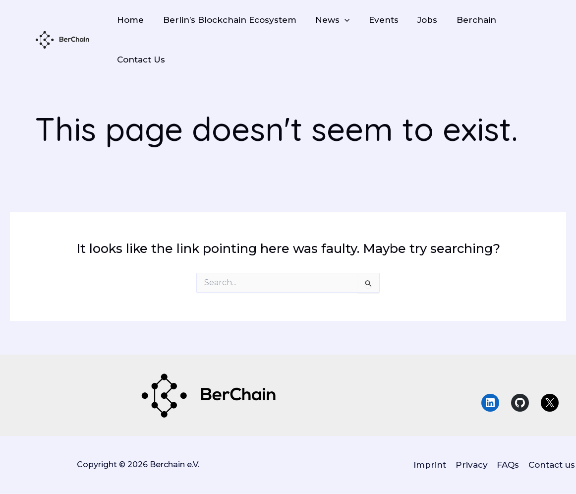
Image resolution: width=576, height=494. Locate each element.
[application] (339, 20)
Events (376, 20)
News (327, 20)
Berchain (464, 20)
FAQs (510, 465)
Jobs (417, 20)
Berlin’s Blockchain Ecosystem (226, 20)
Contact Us (140, 59)
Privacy (474, 465)
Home (129, 20)
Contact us (552, 465)
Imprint (433, 465)
